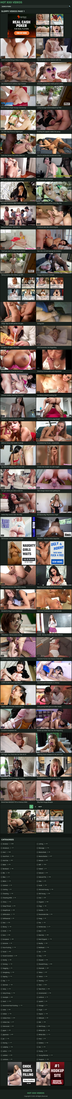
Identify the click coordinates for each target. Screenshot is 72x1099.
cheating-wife (9, 897)
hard (7, 1001)
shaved (43, 959)
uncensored (45, 993)
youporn (44, 1059)
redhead (44, 947)
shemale (44, 968)
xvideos (44, 1042)
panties (43, 910)
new (42, 881)
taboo (43, 972)
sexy (42, 955)
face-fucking (9, 947)
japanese (8, 1034)
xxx (42, 1046)
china (7, 901)
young (43, 1051)
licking (43, 843)
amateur (8, 843)
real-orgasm (45, 939)
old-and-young (46, 889)
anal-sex (8, 860)
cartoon (7, 885)
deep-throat (9, 906)
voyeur (43, 1013)
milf (43, 864)
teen (43, 984)
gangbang (9, 972)
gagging (8, 968)
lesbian (8, 1055)
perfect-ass (45, 926)
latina (7, 1051)
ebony (7, 926)
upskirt (43, 1001)
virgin (43, 1009)
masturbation (45, 856)
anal (7, 852)
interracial (8, 1026)
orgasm (44, 901)
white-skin (45, 1034)
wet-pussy (44, 1026)
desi (6, 922)
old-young (45, 893)
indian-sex (9, 1022)
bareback (8, 868)
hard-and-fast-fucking (13, 1005)
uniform (43, 997)
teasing (43, 980)
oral (42, 897)
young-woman (46, 1055)
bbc (6, 872)
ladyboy (8, 1046)
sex (42, 951)
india (7, 1009)
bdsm (7, 881)
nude (43, 885)
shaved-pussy (46, 964)
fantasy (8, 964)
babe (7, 864)
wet (42, 1022)
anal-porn (8, 856)
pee (42, 922)
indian (7, 1013)
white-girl (44, 1030)
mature (43, 860)
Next (40, 807)
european (8, 939)
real (42, 930)
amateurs (8, 848)
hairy (7, 988)
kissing (7, 1042)
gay (6, 980)
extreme (7, 943)
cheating (8, 893)
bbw (6, 877)
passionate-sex (46, 914)
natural (43, 872)
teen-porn (44, 988)
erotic (7, 930)
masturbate (45, 852)
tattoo (43, 976)
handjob (8, 997)
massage (44, 848)
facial (7, 951)
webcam (44, 1017)
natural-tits (45, 877)
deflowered (9, 918)
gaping (7, 976)
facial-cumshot (10, 955)
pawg (42, 918)
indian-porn (9, 1017)
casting (7, 889)
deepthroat (9, 910)
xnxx (42, 1038)
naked (43, 868)
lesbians (8, 1059)
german (8, 984)
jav (6, 1038)
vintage (43, 1005)
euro (7, 935)
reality (43, 943)
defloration (9, 914)
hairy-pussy (9, 993)
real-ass (44, 935)
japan (7, 1030)
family (7, 959)
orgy (43, 906)
